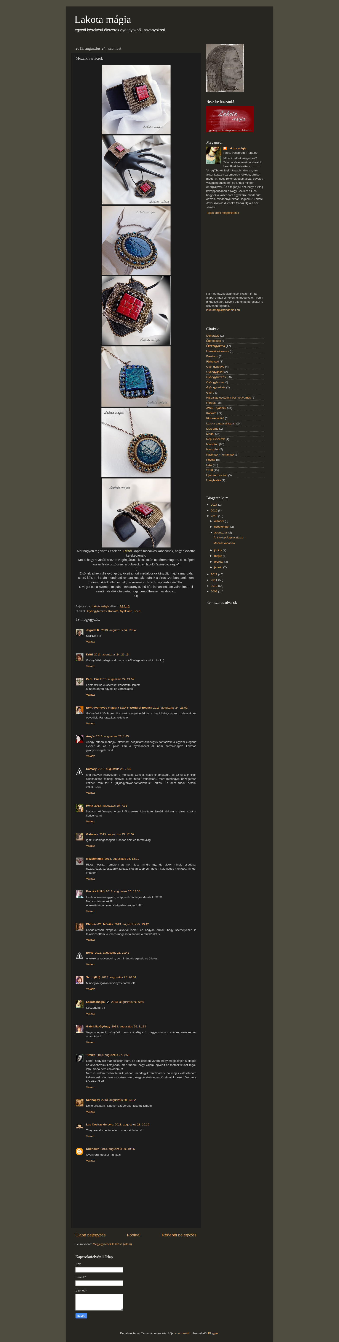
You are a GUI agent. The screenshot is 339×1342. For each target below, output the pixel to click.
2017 (214, 504)
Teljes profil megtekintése (222, 212)
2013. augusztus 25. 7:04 (114, 769)
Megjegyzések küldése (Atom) (112, 1244)
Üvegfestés (213, 480)
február (219, 561)
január (218, 567)
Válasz (90, 641)
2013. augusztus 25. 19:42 (131, 924)
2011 (214, 580)
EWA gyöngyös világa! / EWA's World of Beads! (119, 707)
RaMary (91, 769)
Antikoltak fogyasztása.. (229, 537)
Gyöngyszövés (215, 387)
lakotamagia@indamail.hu (223, 310)
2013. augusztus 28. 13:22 (118, 1099)
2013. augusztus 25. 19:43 (112, 952)
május (218, 555)
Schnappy (93, 1099)
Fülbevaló (212, 361)
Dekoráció (212, 335)
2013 (214, 516)
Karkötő (113, 611)
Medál (210, 433)
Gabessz (92, 834)
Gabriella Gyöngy (98, 1026)
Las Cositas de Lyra (100, 1124)
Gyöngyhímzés (97, 611)
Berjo (90, 952)
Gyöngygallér (215, 371)
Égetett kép (213, 340)
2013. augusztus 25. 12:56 (116, 834)
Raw (209, 465)
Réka (89, 805)
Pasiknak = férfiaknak (220, 454)
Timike (90, 1055)
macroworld (182, 1333)
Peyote (210, 459)
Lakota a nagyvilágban (220, 423)
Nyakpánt (212, 449)
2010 (214, 585)
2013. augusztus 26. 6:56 (127, 1001)
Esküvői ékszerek (217, 351)
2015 (214, 510)
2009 (214, 591)
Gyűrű (210, 392)
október (219, 521)
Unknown (92, 1149)
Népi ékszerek (215, 439)
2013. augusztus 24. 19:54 (118, 630)
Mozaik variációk (224, 543)
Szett (137, 611)
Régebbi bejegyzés (179, 1235)
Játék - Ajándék (216, 408)
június (218, 550)
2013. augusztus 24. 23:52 (170, 707)
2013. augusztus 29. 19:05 (118, 1149)
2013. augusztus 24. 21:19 (111, 654)
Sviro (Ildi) (93, 977)
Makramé (212, 428)
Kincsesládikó (215, 418)
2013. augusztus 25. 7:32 (110, 805)
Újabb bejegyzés (90, 1235)
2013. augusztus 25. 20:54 (119, 977)
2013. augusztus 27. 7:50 (113, 1055)
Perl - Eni (92, 679)
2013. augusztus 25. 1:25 (112, 736)
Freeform (212, 356)
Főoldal (134, 1235)
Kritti (89, 654)
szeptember (222, 526)
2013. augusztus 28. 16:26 (132, 1124)
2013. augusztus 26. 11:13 (129, 1026)
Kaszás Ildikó (95, 891)
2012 (214, 574)
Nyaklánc (126, 611)
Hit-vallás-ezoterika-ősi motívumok (228, 397)
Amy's (90, 736)
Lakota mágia (102, 19)
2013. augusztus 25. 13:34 (123, 891)
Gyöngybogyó (215, 366)
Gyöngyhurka (215, 382)
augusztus (221, 532)
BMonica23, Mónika (99, 924)
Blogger (213, 1333)
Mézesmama (94, 858)
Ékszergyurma (215, 346)
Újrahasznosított (216, 475)
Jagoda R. (93, 630)
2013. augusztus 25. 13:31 (122, 858)
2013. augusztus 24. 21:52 (117, 679)
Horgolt (211, 402)
